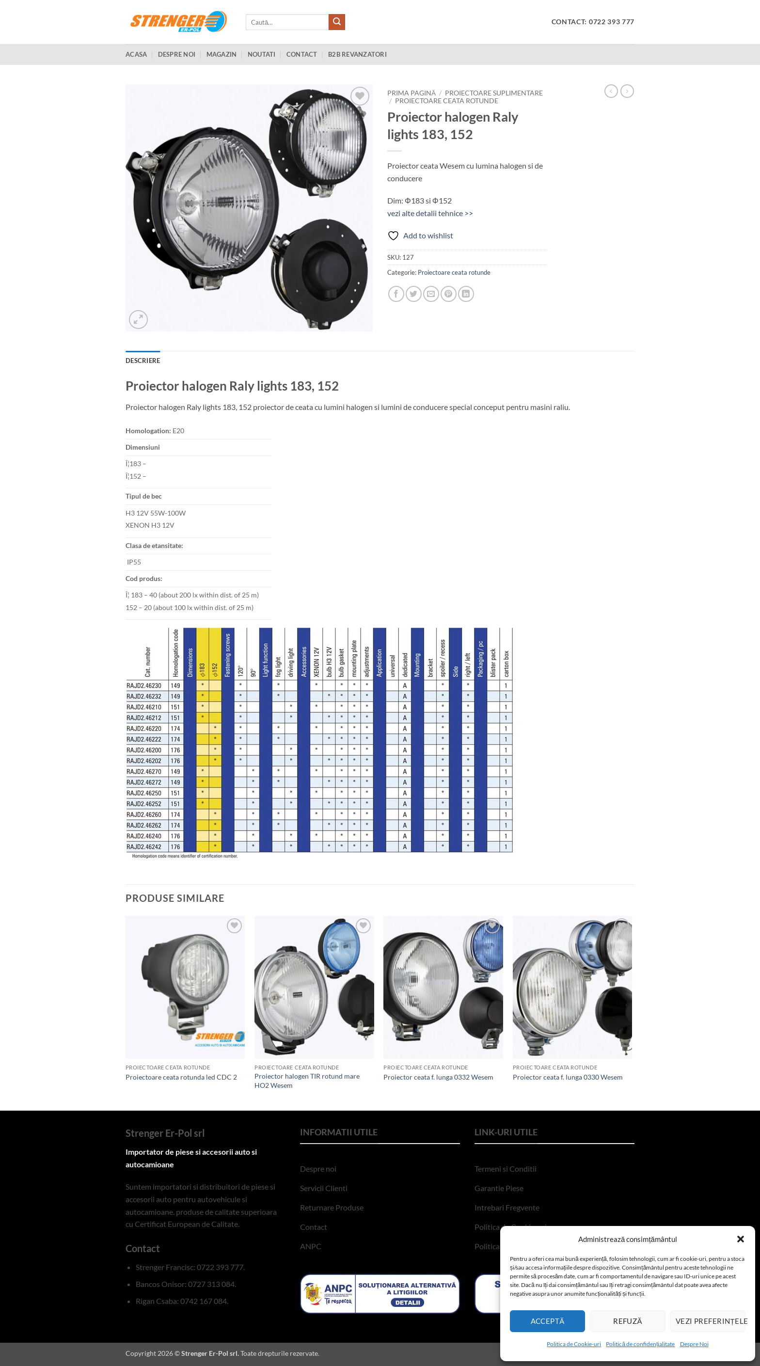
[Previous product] (627, 91)
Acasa (136, 54)
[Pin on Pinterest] (449, 294)
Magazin (221, 54)
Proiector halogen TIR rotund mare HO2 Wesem (307, 1080)
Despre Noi (694, 1344)
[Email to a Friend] (431, 294)
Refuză (627, 1321)
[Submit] (337, 22)
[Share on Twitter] (414, 294)
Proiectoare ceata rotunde (446, 101)
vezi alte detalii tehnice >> (430, 213)
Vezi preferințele (710, 1321)
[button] (740, 1239)
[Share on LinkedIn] (466, 294)
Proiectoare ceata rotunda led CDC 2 (181, 1077)
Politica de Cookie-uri (574, 1344)
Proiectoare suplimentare (494, 93)
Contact (301, 54)
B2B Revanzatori (357, 54)
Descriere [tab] (143, 360)
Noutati (262, 54)
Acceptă (548, 1321)
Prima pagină (411, 93)
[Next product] (611, 91)
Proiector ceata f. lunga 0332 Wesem (438, 1077)
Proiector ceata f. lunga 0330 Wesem (568, 1077)
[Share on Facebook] (396, 294)
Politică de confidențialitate (640, 1344)
